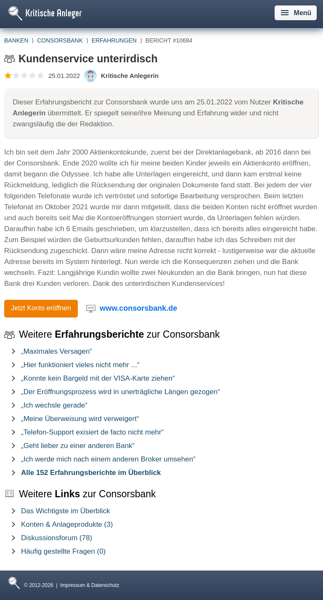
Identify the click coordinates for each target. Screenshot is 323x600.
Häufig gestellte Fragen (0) (63, 551)
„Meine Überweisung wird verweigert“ (80, 419)
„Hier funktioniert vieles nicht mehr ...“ (80, 365)
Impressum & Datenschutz (89, 585)
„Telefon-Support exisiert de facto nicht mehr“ (92, 432)
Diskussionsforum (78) (56, 538)
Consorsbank (60, 40)
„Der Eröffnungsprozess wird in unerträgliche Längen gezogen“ (120, 392)
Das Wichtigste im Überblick (65, 511)
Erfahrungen (114, 40)
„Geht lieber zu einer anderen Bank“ (78, 446)
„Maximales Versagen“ (56, 351)
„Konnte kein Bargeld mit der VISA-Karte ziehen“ (98, 378)
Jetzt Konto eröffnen (41, 308)
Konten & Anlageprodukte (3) (67, 524)
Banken (16, 40)
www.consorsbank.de (138, 308)
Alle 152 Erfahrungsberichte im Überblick (91, 473)
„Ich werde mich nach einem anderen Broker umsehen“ (108, 459)
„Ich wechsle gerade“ (54, 405)
